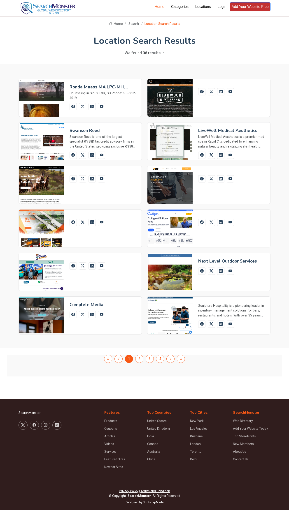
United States (157, 420)
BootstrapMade (153, 502)
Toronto (195, 451)
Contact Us (241, 459)
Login (222, 7)
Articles (109, 436)
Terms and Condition (155, 491)
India (150, 436)
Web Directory (243, 420)
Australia (153, 451)
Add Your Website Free (250, 7)
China (151, 459)
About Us (239, 451)
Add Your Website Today (250, 428)
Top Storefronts (244, 436)
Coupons (110, 428)
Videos (109, 443)
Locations (203, 7)
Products (110, 420)
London (195, 443)
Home (159, 7)
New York (197, 420)
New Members (243, 443)
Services (110, 451)
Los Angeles (198, 428)
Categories (180, 7)
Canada (152, 443)
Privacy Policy (128, 491)
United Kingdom (158, 428)
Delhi (193, 459)
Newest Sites (113, 466)
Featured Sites (114, 459)
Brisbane (196, 436)
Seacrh (133, 24)
